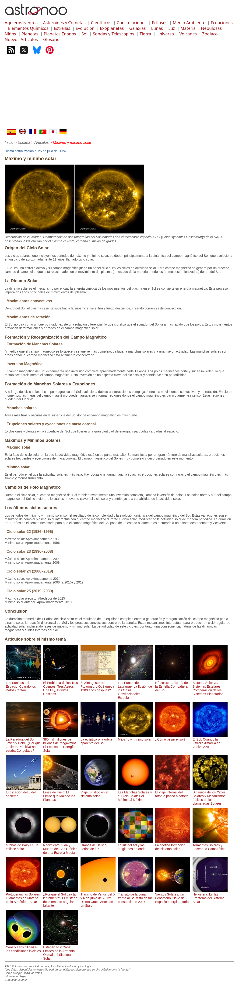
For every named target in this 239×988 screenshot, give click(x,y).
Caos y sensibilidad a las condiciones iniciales (23, 947)
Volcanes (188, 34)
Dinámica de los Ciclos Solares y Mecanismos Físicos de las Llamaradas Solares (210, 796)
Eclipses (159, 22)
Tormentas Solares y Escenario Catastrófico (210, 845)
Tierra (145, 34)
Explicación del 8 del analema (23, 792)
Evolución (85, 28)
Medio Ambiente (189, 22)
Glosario (51, 39)
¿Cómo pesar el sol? (172, 737)
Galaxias (137, 28)
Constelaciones (131, 22)
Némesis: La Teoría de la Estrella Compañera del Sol (172, 684)
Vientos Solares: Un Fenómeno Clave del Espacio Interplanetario (172, 896)
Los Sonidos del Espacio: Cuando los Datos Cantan (23, 684)
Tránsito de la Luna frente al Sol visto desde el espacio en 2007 (135, 896)
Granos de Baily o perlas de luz (98, 845)
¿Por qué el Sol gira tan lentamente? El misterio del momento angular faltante (60, 898)
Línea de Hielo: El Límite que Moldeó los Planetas (60, 794)
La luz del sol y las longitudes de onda (135, 845)
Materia (188, 28)
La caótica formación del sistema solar (172, 845)
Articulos (42, 142)
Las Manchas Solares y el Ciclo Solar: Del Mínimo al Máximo (135, 794)
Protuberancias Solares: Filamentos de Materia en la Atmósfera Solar (23, 896)
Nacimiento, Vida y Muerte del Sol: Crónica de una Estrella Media (60, 847)
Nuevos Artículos (21, 39)
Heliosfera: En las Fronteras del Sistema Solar (210, 896)
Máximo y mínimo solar (135, 737)
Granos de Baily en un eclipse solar (23, 845)
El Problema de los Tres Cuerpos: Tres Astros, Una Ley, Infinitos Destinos (60, 686)
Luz (171, 28)
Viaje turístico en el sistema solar (98, 792)
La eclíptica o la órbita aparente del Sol (98, 739)
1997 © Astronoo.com (18, 966)
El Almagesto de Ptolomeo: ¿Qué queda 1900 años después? (98, 684)
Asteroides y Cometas (64, 22)
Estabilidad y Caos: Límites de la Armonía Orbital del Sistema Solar (60, 951)
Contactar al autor (16, 979)
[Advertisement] (119, 93)
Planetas (29, 34)
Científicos (101, 22)
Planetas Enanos (60, 34)
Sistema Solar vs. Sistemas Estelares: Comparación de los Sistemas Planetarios (210, 686)
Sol (84, 34)
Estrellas (62, 28)
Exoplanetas (112, 28)
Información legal (15, 976)
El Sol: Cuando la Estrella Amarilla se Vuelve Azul (210, 741)
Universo (165, 34)
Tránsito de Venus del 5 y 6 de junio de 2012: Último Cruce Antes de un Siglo (98, 898)
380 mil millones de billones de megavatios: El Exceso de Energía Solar (60, 743)
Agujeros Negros (21, 22)
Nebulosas (211, 28)
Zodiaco (210, 34)
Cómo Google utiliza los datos (23, 973)
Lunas (157, 28)
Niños (10, 34)
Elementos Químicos (28, 28)
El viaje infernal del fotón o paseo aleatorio (172, 792)
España (24, 142)
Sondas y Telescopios (113, 34)
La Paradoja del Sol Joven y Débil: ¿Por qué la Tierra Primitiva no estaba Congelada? (23, 743)
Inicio (9, 142)
